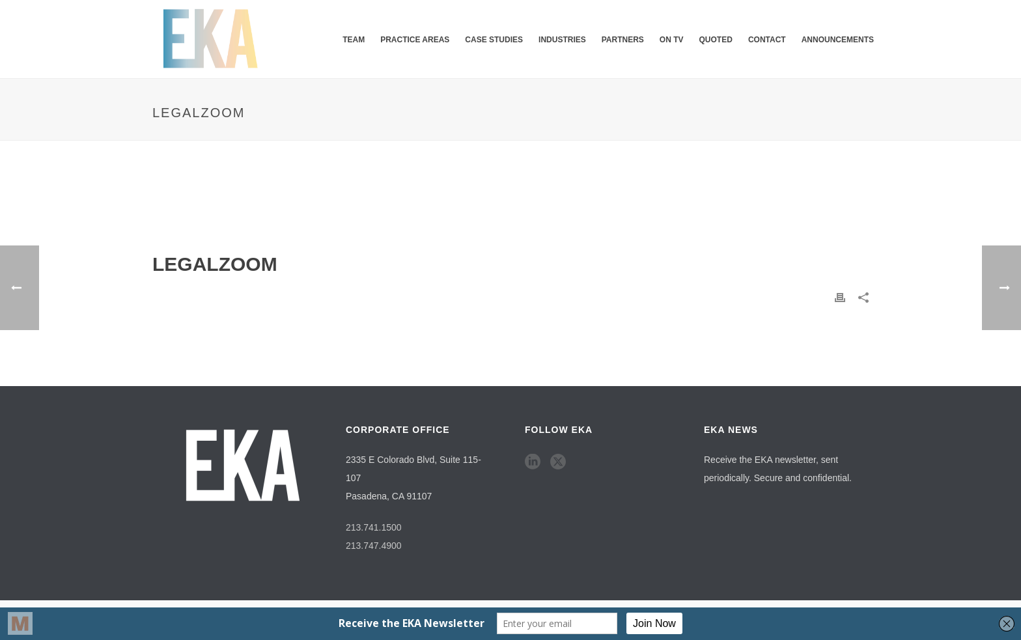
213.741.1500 (374, 527)
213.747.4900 (374, 545)
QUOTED (716, 39)
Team (354, 39)
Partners (623, 39)
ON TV (672, 39)
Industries (562, 39)
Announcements (838, 39)
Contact (767, 39)
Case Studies (494, 39)
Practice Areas (414, 39)
